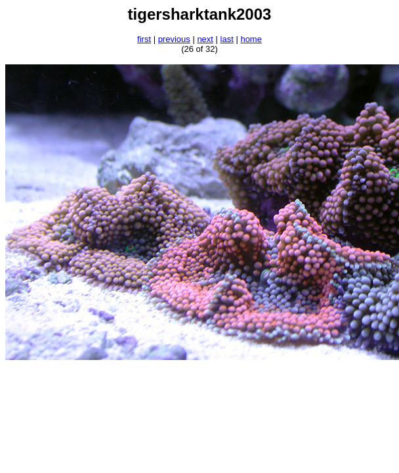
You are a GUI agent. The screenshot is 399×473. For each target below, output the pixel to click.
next (205, 39)
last (227, 39)
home (251, 39)
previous (174, 39)
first (144, 39)
